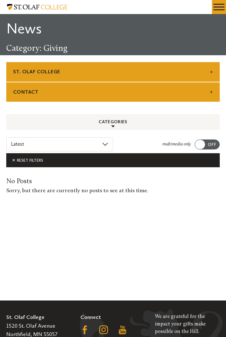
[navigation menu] (219, 7)
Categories (113, 122)
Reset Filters (27, 160)
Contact (26, 92)
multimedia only (176, 144)
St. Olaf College (36, 72)
